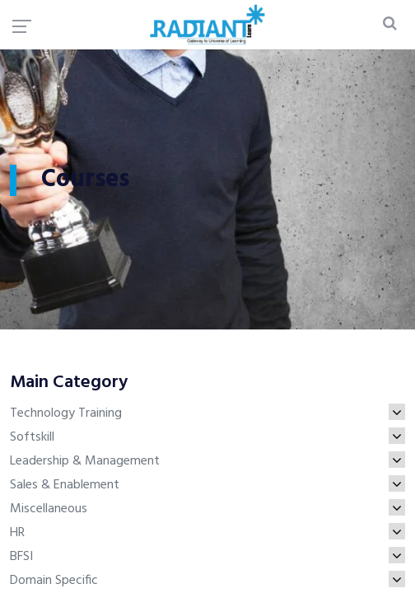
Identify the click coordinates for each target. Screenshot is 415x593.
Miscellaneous (207, 509)
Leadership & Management (207, 461)
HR (207, 533)
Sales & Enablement (207, 485)
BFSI (207, 557)
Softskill (207, 437)
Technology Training (207, 413)
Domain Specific (207, 581)
